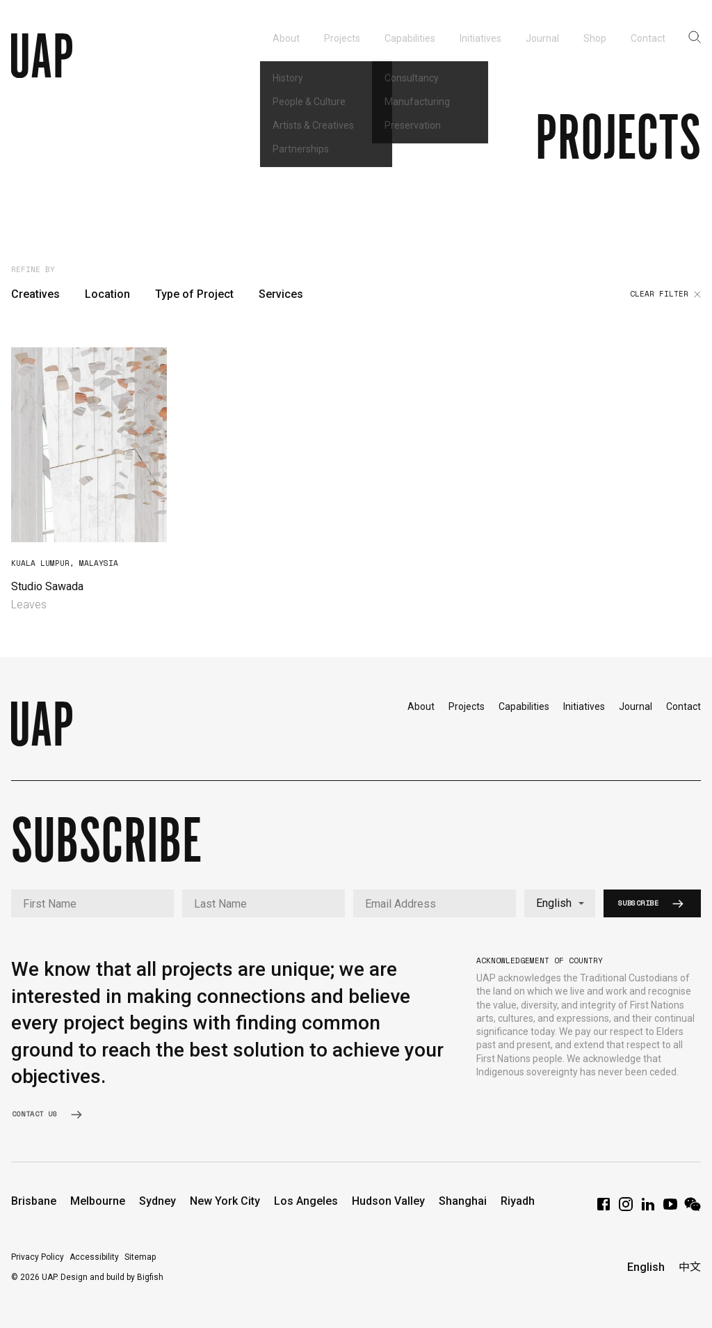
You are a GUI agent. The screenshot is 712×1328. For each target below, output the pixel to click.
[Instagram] (625, 1208)
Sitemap (140, 1257)
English (646, 1267)
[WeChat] (692, 1208)
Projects (466, 706)
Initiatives (584, 706)
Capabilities (524, 706)
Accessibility (94, 1257)
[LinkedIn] (648, 1208)
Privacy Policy (37, 1257)
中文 (690, 1267)
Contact (683, 706)
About (421, 706)
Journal (635, 706)
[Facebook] (603, 1208)
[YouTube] (670, 1208)
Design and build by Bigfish (111, 1277)
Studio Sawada (47, 586)
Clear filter (665, 294)
